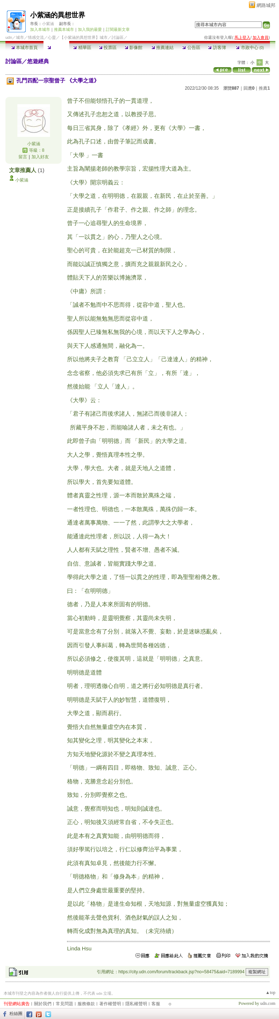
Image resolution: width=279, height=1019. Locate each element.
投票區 (108, 47)
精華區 (82, 47)
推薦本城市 (64, 29)
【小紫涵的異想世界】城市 (84, 37)
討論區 (56, 47)
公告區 (191, 47)
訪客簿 (217, 47)
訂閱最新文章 (118, 29)
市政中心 (250, 47)
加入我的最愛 (90, 29)
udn (8, 37)
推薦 (264, 88)
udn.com (267, 1003)
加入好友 (40, 156)
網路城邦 (266, 5)
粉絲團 (15, 1013)
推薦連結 (162, 47)
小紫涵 (48, 23)
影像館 (133, 47)
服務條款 (86, 1003)
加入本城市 (40, 29)
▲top (270, 992)
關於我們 (42, 1003)
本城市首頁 (24, 47)
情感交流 (36, 37)
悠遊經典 (38, 61)
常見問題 (64, 1003)
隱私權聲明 (136, 1003)
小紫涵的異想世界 (57, 15)
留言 (22, 156)
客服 (155, 1003)
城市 (20, 37)
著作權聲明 (110, 1003)
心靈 (52, 37)
